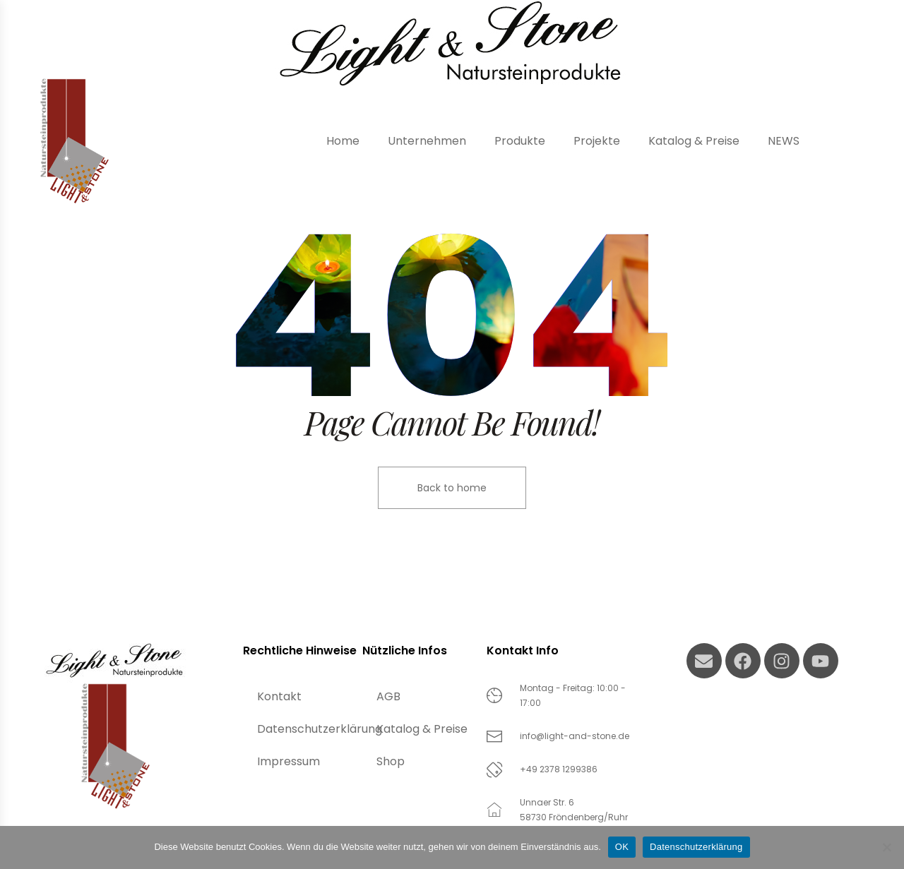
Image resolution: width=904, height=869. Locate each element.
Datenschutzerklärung (309, 729)
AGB (388, 696)
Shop (390, 761)
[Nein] (886, 847)
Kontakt (279, 696)
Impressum (288, 761)
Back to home (452, 488)
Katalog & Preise (422, 729)
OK (622, 846)
